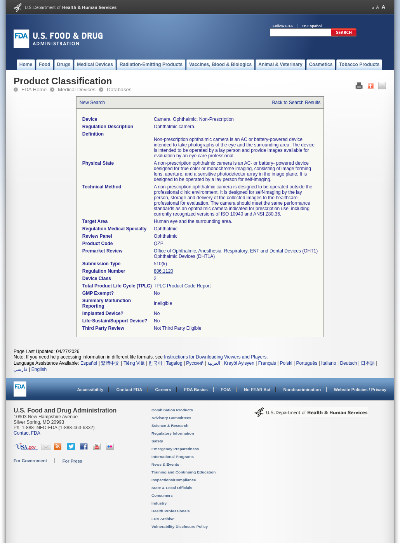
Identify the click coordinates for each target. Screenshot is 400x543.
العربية (213, 363)
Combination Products (172, 410)
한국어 (155, 363)
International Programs (172, 456)
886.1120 (163, 271)
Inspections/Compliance (173, 480)
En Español (312, 26)
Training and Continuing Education (183, 472)
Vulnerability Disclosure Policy (179, 526)
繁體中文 (110, 363)
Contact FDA (129, 389)
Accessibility (90, 389)
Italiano (328, 363)
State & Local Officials (171, 488)
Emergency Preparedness (175, 449)
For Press (72, 461)
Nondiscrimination (302, 389)
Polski (286, 363)
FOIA (226, 389)
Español (88, 363)
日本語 (368, 363)
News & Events (165, 464)
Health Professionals (170, 511)
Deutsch (348, 363)
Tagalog (174, 363)
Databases (119, 89)
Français (267, 363)
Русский (194, 363)
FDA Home (34, 89)
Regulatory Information (172, 433)
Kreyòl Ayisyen (239, 363)
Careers (163, 389)
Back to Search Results (296, 102)
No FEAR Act (257, 389)
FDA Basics (196, 389)
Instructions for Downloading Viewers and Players (215, 357)
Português (306, 363)
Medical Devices (77, 89)
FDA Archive (162, 519)
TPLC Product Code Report (182, 286)
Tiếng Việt (133, 363)
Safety (157, 441)
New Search (92, 102)
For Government (30, 460)
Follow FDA (283, 26)
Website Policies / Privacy (360, 389)
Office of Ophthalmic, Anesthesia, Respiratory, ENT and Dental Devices (227, 251)
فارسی (21, 369)
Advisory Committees (171, 418)
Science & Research (169, 425)
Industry (159, 503)
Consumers (162, 495)
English (39, 369)
